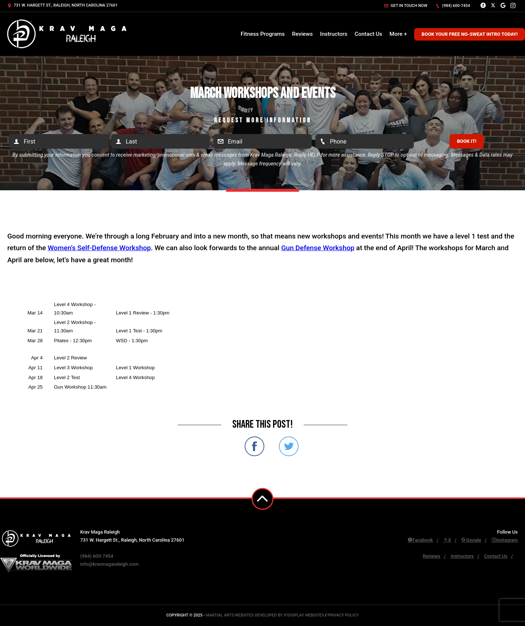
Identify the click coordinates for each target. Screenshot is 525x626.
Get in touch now (405, 5)
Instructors (333, 34)
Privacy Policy (342, 615)
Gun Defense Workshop (317, 248)
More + (398, 34)
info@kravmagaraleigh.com (109, 564)
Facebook (420, 540)
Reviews (302, 34)
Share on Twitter (289, 446)
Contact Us (368, 34)
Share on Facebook (254, 446)
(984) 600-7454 (453, 5)
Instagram (504, 540)
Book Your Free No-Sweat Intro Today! (469, 34)
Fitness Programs (263, 34)
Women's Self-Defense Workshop (99, 248)
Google (471, 540)
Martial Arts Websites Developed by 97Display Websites (265, 615)
